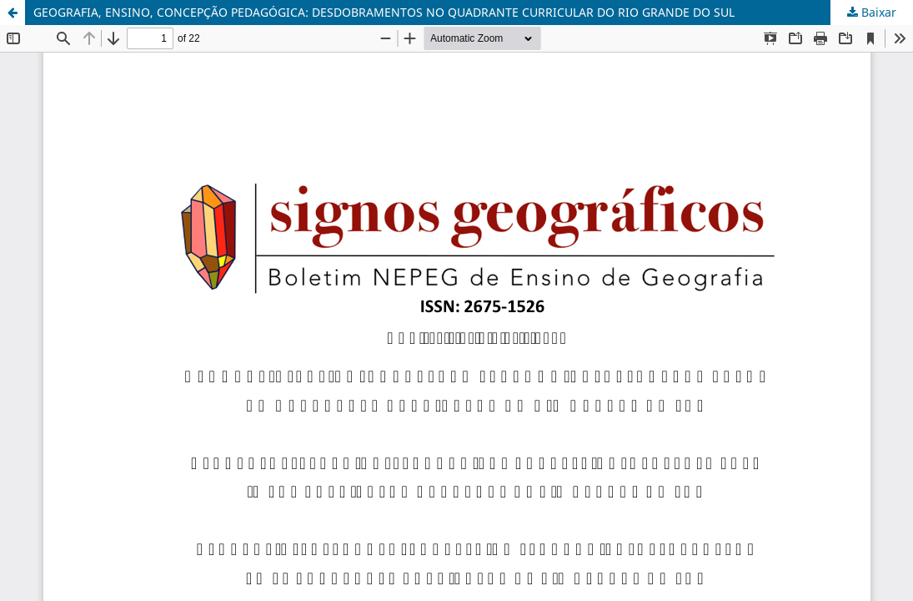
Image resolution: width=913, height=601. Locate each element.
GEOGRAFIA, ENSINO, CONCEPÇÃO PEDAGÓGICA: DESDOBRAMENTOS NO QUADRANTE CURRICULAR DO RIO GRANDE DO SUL (384, 12)
